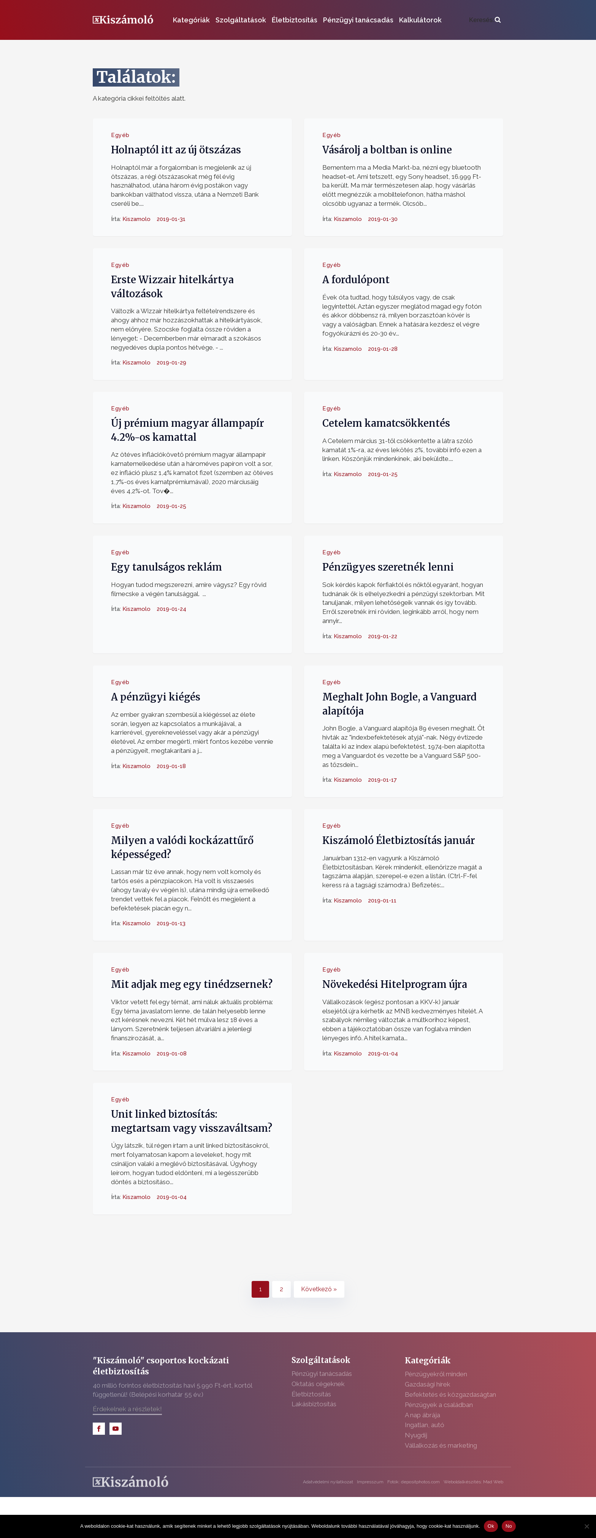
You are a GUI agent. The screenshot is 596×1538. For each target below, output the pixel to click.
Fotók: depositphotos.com (413, 1481)
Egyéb (120, 135)
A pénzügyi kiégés (155, 697)
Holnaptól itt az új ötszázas (176, 150)
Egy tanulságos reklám (166, 567)
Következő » (319, 1289)
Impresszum (370, 1481)
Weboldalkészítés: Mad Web (473, 1481)
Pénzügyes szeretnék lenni (388, 567)
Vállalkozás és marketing (441, 1445)
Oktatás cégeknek (318, 1384)
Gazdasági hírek (427, 1384)
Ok (491, 1526)
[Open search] (485, 20)
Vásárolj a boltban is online (387, 150)
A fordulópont (356, 280)
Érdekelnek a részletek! (127, 1409)
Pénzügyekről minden (436, 1374)
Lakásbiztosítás (314, 1404)
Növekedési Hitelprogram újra (394, 984)
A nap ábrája (422, 1415)
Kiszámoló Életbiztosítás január (398, 840)
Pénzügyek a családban (439, 1405)
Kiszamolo (136, 218)
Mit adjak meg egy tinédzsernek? (192, 984)
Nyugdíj (416, 1435)
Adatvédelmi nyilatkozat (328, 1481)
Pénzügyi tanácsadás (358, 20)
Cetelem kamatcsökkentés (386, 423)
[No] (586, 1526)
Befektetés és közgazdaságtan (450, 1394)
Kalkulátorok (420, 20)
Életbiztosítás (294, 20)
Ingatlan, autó (424, 1425)
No (509, 1526)
